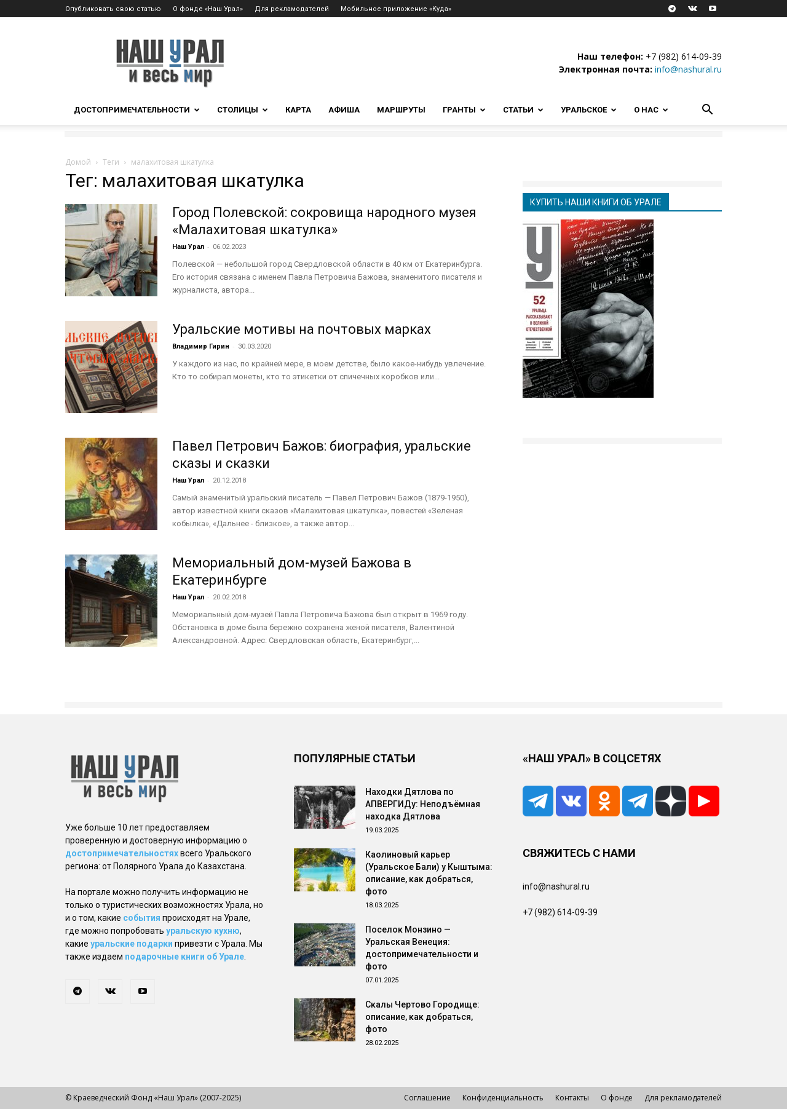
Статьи (523, 109)
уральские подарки (131, 944)
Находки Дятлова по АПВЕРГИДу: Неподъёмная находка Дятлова (422, 804)
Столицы (242, 109)
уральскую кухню (203, 931)
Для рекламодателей (292, 9)
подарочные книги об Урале (184, 956)
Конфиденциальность (503, 1097)
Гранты (464, 109)
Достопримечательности (137, 109)
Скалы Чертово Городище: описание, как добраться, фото (422, 1017)
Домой (78, 162)
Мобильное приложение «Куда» (396, 9)
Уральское (589, 109)
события (141, 918)
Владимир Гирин (200, 346)
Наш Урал (188, 247)
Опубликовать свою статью (113, 9)
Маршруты (401, 109)
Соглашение (427, 1097)
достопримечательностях (121, 853)
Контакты (572, 1097)
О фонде (617, 1097)
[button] (707, 111)
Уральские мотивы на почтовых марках (301, 329)
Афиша (344, 109)
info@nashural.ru (688, 69)
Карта (298, 109)
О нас (651, 109)
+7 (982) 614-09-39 (684, 56)
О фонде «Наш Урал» (208, 9)
